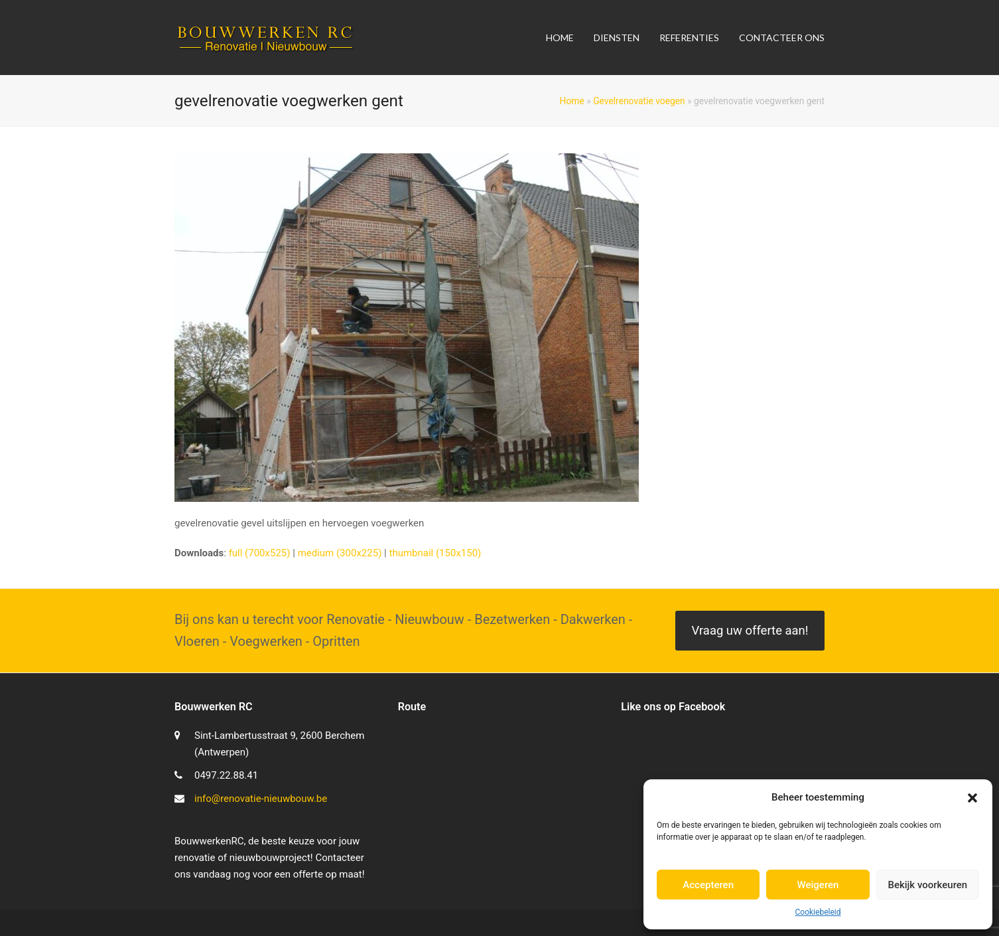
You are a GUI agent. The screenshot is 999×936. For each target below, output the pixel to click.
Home (572, 101)
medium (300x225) (340, 553)
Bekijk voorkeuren (927, 885)
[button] (972, 798)
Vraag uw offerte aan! (749, 630)
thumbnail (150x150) (435, 553)
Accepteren (708, 885)
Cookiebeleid (818, 912)
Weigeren (818, 885)
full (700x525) (260, 553)
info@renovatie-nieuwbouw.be (260, 799)
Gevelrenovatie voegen (639, 101)
